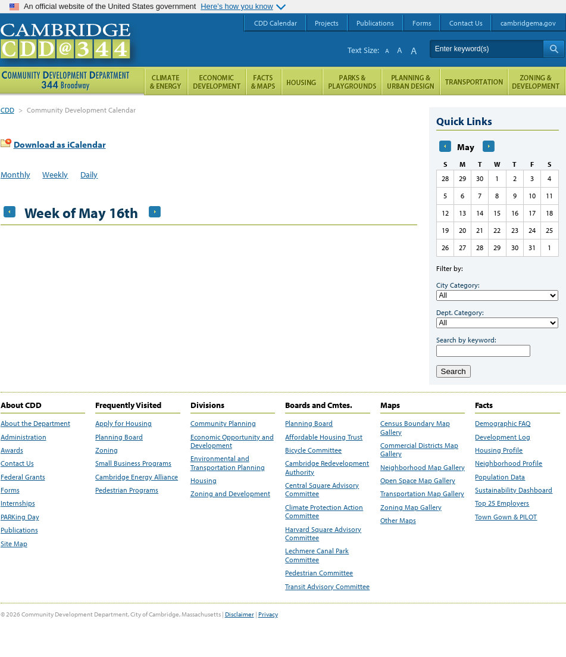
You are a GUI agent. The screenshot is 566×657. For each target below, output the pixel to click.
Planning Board (119, 437)
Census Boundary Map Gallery (415, 427)
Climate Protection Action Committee (324, 511)
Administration (23, 437)
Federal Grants (23, 477)
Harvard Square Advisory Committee (323, 533)
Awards (12, 450)
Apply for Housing (123, 423)
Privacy (268, 614)
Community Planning (223, 423)
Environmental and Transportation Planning (227, 462)
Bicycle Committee (313, 450)
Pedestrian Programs (126, 490)
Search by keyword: (466, 339)
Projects (327, 22)
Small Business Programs (133, 463)
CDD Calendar (275, 22)
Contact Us (17, 463)
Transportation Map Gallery (422, 494)
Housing (203, 481)
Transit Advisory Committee (327, 587)
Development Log (502, 437)
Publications (19, 530)
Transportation (474, 81)
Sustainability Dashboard (513, 490)
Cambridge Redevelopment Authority (327, 467)
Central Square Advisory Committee (322, 489)
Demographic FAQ (502, 423)
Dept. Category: (459, 312)
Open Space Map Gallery (417, 481)
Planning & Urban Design (410, 81)
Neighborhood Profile (508, 463)
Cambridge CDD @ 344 (70, 53)
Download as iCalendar (60, 144)
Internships (18, 503)
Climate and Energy (165, 81)
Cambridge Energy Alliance (136, 477)
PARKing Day (20, 517)
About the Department (35, 423)
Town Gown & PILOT (506, 517)
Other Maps (398, 520)
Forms (10, 490)
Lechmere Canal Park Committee (317, 555)
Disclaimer (239, 614)
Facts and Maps (264, 81)
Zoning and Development (230, 494)
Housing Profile (499, 450)
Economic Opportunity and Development (232, 441)
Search (453, 371)
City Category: (457, 285)
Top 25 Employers (502, 503)
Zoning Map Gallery (411, 507)
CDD (7, 109)
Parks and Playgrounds (352, 81)
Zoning (106, 450)
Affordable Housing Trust (323, 437)
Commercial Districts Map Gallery (419, 449)
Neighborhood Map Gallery (422, 467)
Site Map (14, 544)
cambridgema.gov (528, 22)
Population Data (500, 477)
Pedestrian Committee (319, 573)
